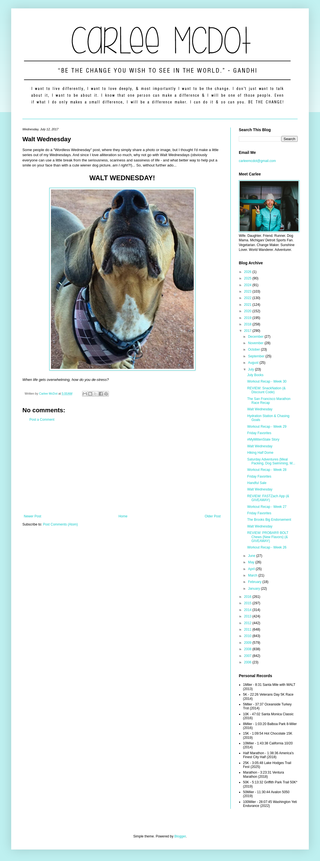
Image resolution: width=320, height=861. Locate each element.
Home (122, 516)
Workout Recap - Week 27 (266, 507)
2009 (248, 643)
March (253, 575)
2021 (248, 305)
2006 (248, 662)
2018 (248, 324)
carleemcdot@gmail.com (257, 161)
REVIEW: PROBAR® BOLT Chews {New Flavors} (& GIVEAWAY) (267, 537)
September (256, 356)
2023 (248, 291)
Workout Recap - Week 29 (266, 427)
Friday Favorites (259, 433)
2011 (248, 629)
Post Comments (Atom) (60, 524)
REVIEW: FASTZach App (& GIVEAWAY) (268, 498)
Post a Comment (41, 420)
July (251, 369)
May (251, 562)
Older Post (213, 516)
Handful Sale (257, 483)
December (256, 337)
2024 (248, 285)
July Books (255, 375)
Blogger (180, 836)
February (255, 582)
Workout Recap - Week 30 (266, 381)
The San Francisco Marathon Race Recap (269, 401)
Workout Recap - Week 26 (266, 547)
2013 (248, 616)
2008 (248, 649)
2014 (248, 610)
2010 (248, 636)
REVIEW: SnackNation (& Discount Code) (266, 390)
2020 (248, 311)
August (254, 363)
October (254, 349)
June (252, 556)
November (256, 343)
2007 (248, 656)
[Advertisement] (122, 468)
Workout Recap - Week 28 (266, 470)
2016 (248, 597)
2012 (248, 623)
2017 (248, 331)
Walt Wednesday (259, 409)
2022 (248, 298)
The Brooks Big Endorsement (269, 520)
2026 (248, 272)
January (254, 589)
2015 (248, 603)
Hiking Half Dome (260, 453)
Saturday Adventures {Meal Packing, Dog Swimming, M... (271, 461)
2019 (248, 318)
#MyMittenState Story (263, 439)
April (252, 569)
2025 (248, 278)
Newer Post (32, 516)
